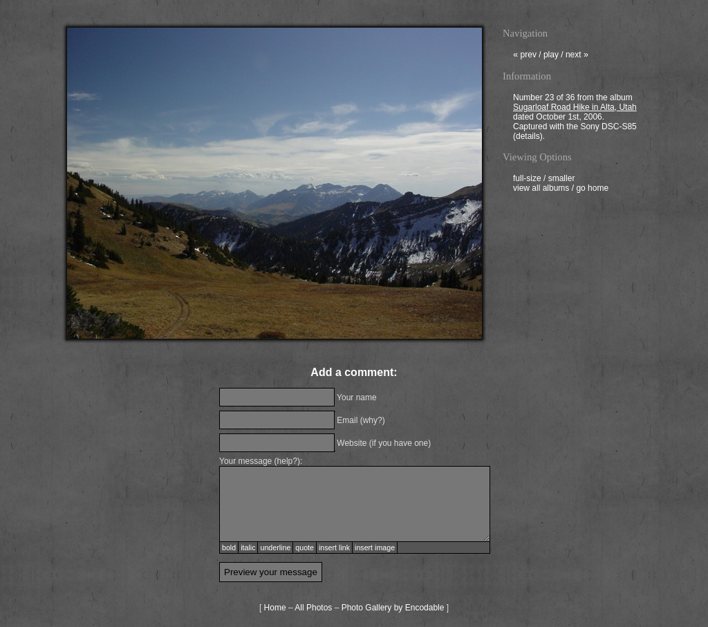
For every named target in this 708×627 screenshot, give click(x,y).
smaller (561, 180)
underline (275, 547)
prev (525, 56)
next (577, 56)
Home (275, 607)
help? (287, 461)
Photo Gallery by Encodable (393, 607)
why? (372, 420)
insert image (375, 547)
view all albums (541, 189)
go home (592, 189)
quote (304, 547)
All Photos (313, 607)
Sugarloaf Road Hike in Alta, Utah (575, 108)
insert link (334, 547)
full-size (527, 180)
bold (229, 547)
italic (248, 547)
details (528, 137)
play (551, 56)
